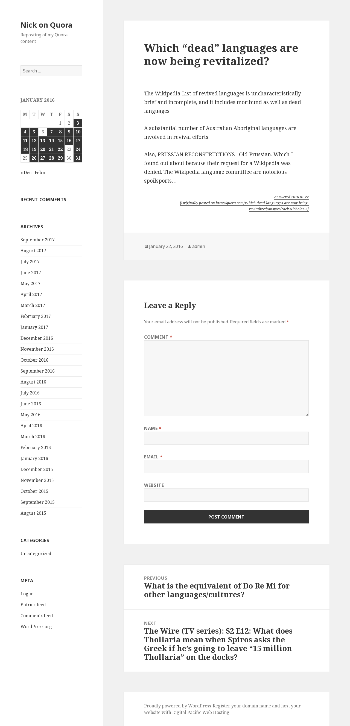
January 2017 (34, 327)
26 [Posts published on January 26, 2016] (33, 158)
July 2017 (30, 262)
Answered (291, 196)
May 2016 (30, 415)
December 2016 (37, 338)
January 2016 (34, 458)
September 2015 (38, 502)
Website (154, 485)
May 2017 (30, 283)
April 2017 (31, 294)
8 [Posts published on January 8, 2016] (60, 132)
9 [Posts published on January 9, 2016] (69, 132)
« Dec (26, 172)
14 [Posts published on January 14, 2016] (51, 140)
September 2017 (38, 240)
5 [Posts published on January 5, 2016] (34, 132)
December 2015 (37, 469)
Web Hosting (215, 712)
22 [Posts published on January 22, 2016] (60, 149)
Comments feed (37, 616)
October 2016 (34, 360)
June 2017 (31, 273)
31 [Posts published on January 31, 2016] (77, 158)
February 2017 (36, 316)
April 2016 (31, 426)
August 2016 (33, 382)
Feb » (40, 172)
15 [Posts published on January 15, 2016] (60, 140)
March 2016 (33, 437)
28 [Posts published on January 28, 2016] (51, 158)
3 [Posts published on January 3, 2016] (78, 123)
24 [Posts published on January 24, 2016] (77, 149)
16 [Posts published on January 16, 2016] (68, 140)
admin (198, 246)
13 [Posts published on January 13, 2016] (42, 140)
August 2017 (33, 251)
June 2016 (31, 404)
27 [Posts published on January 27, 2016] (42, 158)
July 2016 (30, 393)
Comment (158, 337)
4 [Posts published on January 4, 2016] (25, 132)
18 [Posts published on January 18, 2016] (25, 149)
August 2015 (33, 513)
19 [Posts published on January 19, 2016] (33, 149)
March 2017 (33, 305)
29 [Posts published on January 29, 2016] (60, 158)
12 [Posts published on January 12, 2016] (33, 140)
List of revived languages (213, 93)
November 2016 (37, 349)
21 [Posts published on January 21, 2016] (51, 149)
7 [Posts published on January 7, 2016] (51, 132)
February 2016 (36, 447)
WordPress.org (36, 626)
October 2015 (34, 491)
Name (153, 428)
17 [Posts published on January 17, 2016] (77, 140)
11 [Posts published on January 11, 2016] (25, 140)
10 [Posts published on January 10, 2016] (77, 132)
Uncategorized (36, 554)
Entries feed (33, 605)
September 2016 (38, 371)
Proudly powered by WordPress (177, 706)
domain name (256, 706)
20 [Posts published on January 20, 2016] (42, 149)
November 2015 (37, 480)
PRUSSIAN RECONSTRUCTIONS (196, 154)
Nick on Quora (46, 25)
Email (153, 457)
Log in (27, 594)
